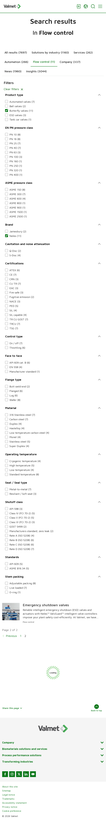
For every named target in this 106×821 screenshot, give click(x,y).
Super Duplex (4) (19, 446)
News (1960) (13, 71)
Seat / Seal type (16, 482)
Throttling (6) (17, 347)
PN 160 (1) (15, 161)
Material (10, 408)
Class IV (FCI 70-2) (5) (22, 513)
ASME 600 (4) (17, 198)
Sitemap (6, 790)
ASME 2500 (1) (18, 216)
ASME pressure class (18, 182)
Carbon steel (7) (18, 419)
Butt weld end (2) (19, 386)
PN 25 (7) (15, 143)
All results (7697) (16, 52)
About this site (10, 786)
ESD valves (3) (17, 115)
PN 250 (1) (15, 165)
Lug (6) (13, 395)
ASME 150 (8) (17, 189)
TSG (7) (13, 328)
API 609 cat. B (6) (19, 362)
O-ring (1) (15, 592)
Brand (9, 224)
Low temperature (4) (21, 469)
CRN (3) (14, 279)
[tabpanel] (53, 361)
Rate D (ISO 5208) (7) (21, 549)
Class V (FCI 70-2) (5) (21, 517)
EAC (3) (13, 288)
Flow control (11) (44, 61)
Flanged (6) (16, 390)
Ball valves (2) (17, 106)
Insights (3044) (36, 71)
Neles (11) (15, 235)
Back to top (96, 708)
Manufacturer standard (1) (24, 371)
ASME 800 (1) (17, 203)
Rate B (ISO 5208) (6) (21, 540)
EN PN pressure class (19, 127)
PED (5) (13, 305)
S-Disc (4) (15, 255)
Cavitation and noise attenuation (27, 244)
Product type (14, 94)
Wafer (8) (14, 399)
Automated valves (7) (22, 101)
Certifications (14, 263)
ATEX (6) (14, 270)
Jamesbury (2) (17, 231)
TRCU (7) (14, 323)
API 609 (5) (16, 563)
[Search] (93, 6)
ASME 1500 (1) (18, 211)
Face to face (13, 355)
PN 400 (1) (15, 174)
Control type (14, 336)
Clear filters (14, 89)
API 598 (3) (16, 508)
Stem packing (14, 576)
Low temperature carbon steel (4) (29, 432)
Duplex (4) (15, 423)
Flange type (13, 379)
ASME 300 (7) (17, 194)
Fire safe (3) (16, 292)
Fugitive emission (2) (21, 296)
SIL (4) (13, 310)
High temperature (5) (21, 465)
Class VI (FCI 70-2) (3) (22, 522)
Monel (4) (15, 437)
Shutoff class (14, 502)
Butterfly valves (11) (21, 110)
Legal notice (8, 794)
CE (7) (13, 274)
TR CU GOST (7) (18, 319)
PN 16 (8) (14, 139)
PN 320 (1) (15, 170)
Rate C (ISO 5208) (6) (21, 544)
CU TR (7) (15, 283)
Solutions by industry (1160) (50, 52)
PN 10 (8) (15, 134)
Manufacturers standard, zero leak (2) (31, 531)
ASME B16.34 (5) (19, 568)
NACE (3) (14, 301)
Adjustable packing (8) (22, 583)
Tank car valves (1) (20, 119)
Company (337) (70, 61)
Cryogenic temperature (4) (25, 461)
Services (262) (83, 52)
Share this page (12, 708)
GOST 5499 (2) (18, 526)
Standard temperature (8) (24, 474)
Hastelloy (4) (17, 428)
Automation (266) (16, 61)
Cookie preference (11, 811)
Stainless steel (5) (19, 441)
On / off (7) (16, 343)
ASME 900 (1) (17, 207)
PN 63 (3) (15, 152)
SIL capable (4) (18, 314)
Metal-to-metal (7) (20, 489)
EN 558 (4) (15, 367)
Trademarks (8, 798)
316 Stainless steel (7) (22, 414)
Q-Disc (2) (15, 250)
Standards (12, 557)
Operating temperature (21, 454)
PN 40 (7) (15, 147)
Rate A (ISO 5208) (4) (21, 535)
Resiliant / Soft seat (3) (22, 493)
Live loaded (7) (18, 587)
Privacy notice (9, 807)
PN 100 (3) (15, 156)
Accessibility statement (14, 802)
